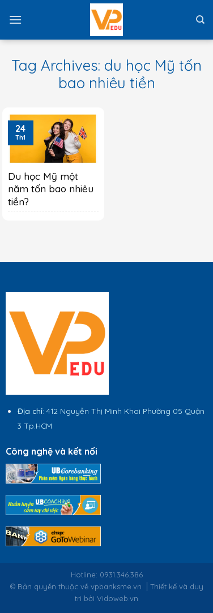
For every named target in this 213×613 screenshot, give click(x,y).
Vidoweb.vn (117, 598)
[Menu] (15, 19)
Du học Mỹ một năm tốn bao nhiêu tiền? (50, 188)
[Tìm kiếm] (200, 19)
